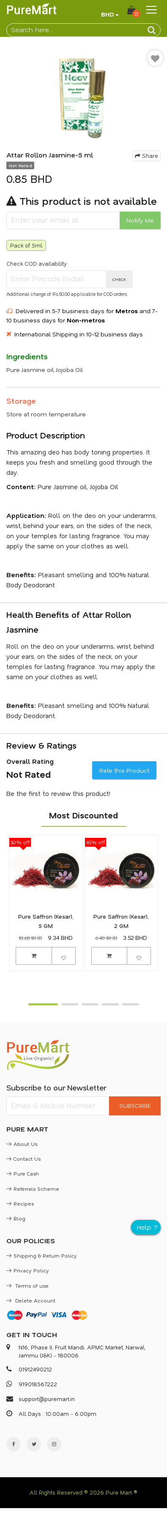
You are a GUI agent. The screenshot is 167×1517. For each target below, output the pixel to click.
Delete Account (30, 1300)
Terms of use (27, 1285)
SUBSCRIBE (135, 1105)
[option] (83, 96)
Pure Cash (22, 1173)
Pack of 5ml (26, 245)
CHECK (119, 279)
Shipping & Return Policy (41, 1255)
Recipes (20, 1203)
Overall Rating (30, 761)
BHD (107, 14)
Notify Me (140, 220)
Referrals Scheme (32, 1188)
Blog (15, 1218)
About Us (21, 1143)
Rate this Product (124, 770)
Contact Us (23, 1158)
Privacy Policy (27, 1270)
